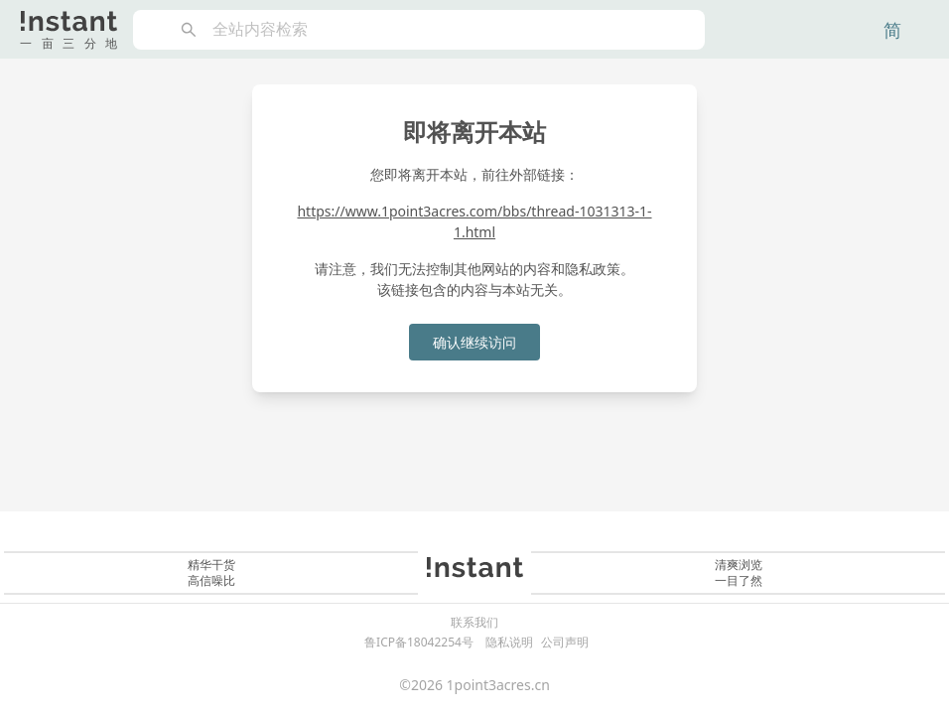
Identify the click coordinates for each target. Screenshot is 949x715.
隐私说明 (509, 642)
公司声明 (565, 642)
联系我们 (474, 623)
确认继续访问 (474, 342)
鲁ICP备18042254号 (419, 642)
